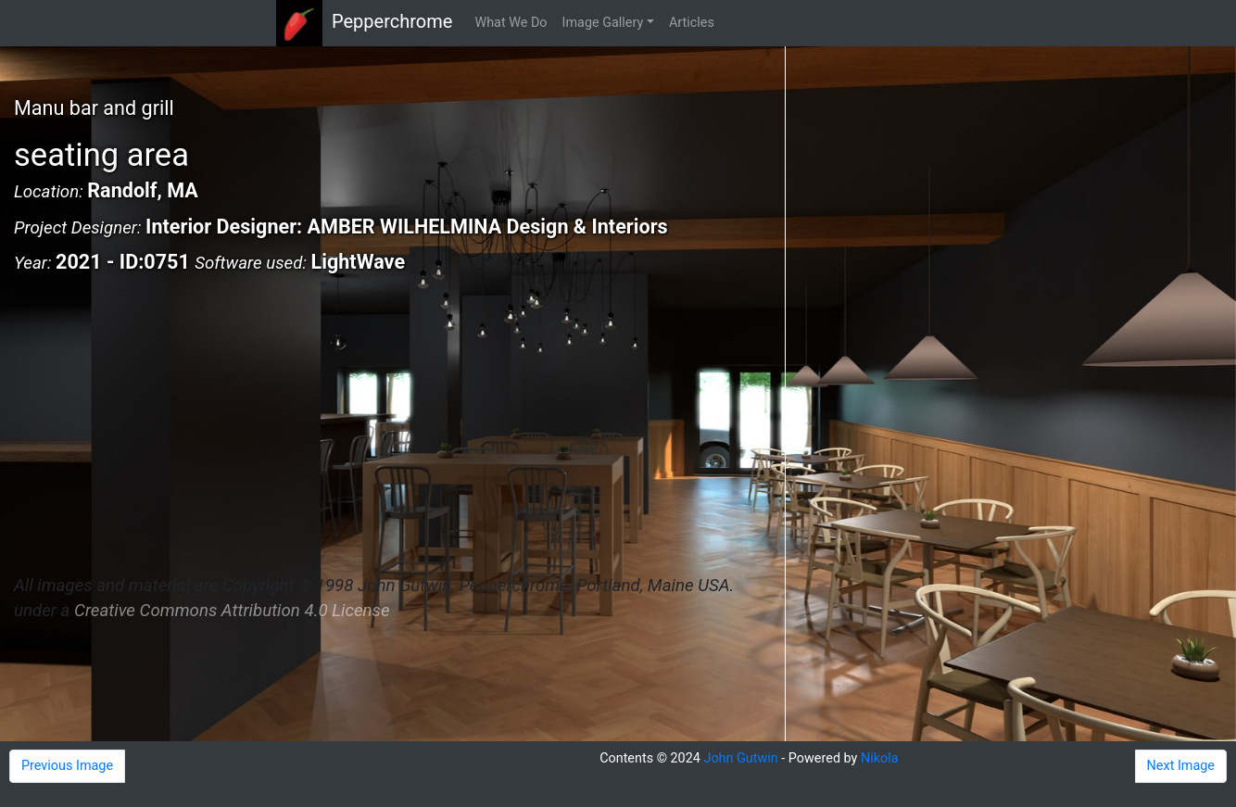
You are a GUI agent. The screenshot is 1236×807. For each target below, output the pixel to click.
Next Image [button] (1181, 766)
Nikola (880, 758)
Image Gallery (603, 23)
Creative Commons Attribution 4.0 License (231, 610)
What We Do (510, 23)
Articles (691, 23)
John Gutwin (740, 758)
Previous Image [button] (67, 766)
